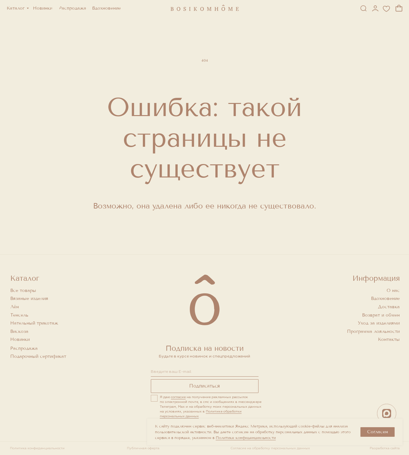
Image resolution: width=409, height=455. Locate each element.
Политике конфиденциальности (246, 437)
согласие (178, 397)
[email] (205, 371)
